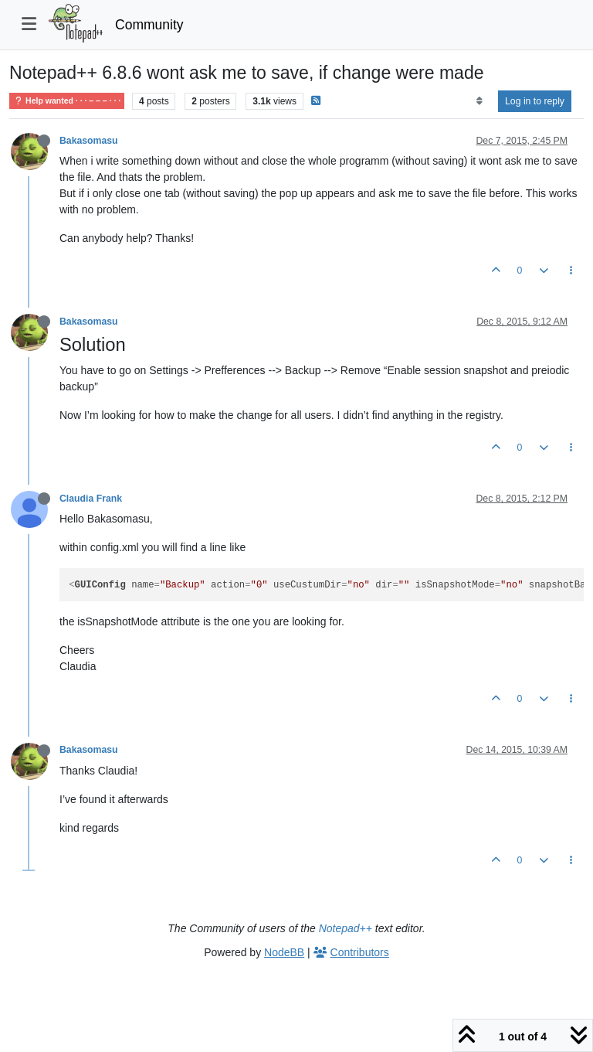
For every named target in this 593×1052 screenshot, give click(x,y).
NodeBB (284, 952)
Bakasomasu (88, 140)
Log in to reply (534, 101)
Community (149, 24)
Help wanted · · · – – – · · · (66, 101)
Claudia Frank (90, 498)
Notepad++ (345, 928)
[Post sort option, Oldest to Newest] (479, 101)
